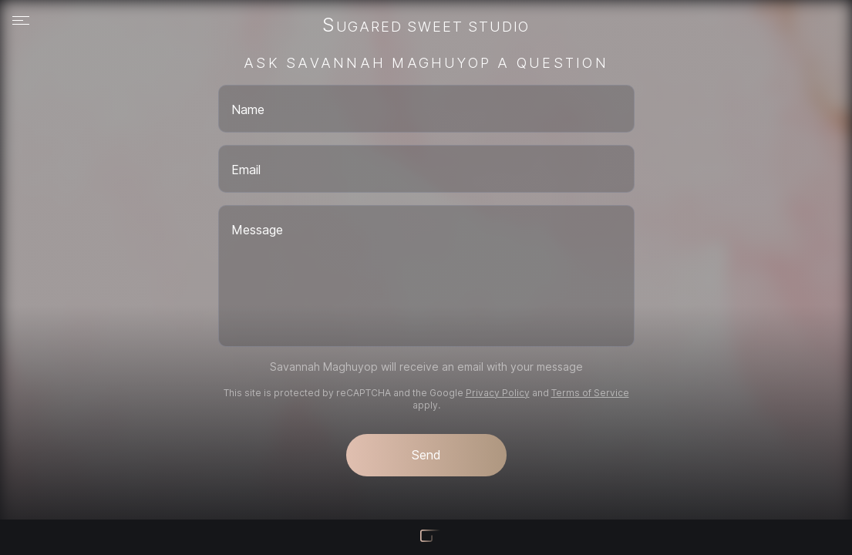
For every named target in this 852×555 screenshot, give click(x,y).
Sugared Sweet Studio (426, 26)
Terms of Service (590, 393)
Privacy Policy (498, 393)
